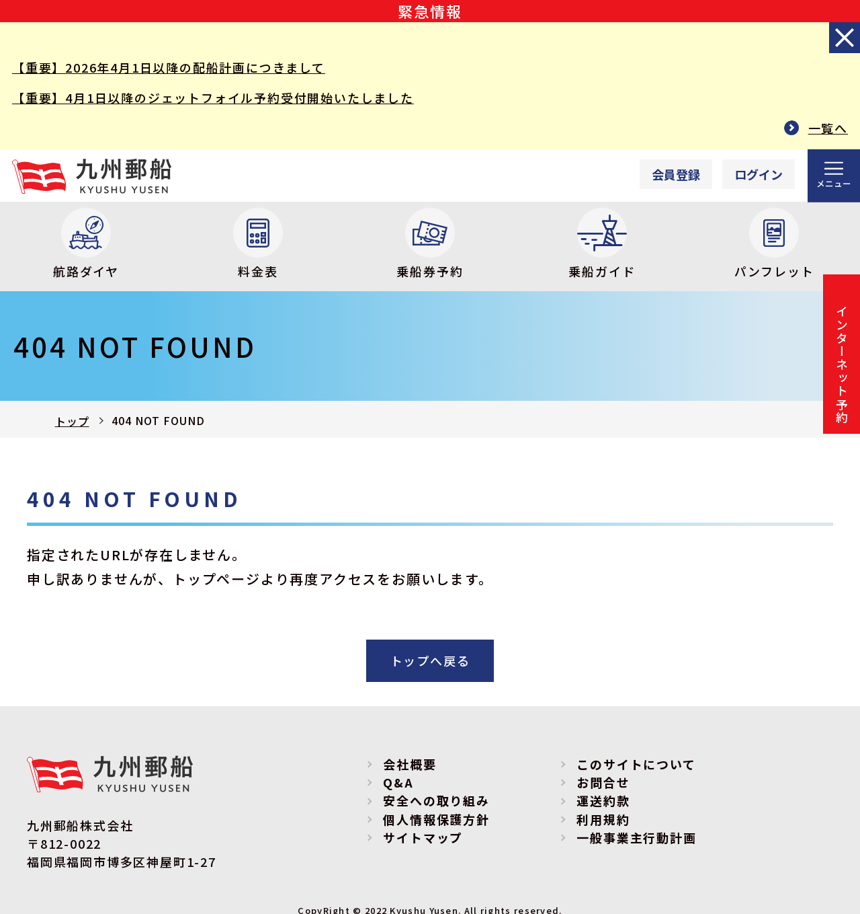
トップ (72, 421)
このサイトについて (635, 764)
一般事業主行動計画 (636, 837)
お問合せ (603, 782)
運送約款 (603, 800)
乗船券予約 (429, 244)
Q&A (398, 782)
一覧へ (828, 128)
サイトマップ (423, 837)
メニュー (833, 182)
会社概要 (409, 764)
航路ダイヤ (86, 244)
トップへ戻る (430, 660)
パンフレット (774, 244)
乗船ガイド (601, 244)
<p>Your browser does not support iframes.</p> (704, 174)
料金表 (258, 244)
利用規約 (603, 819)
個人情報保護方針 (436, 819)
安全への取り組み (436, 800)
